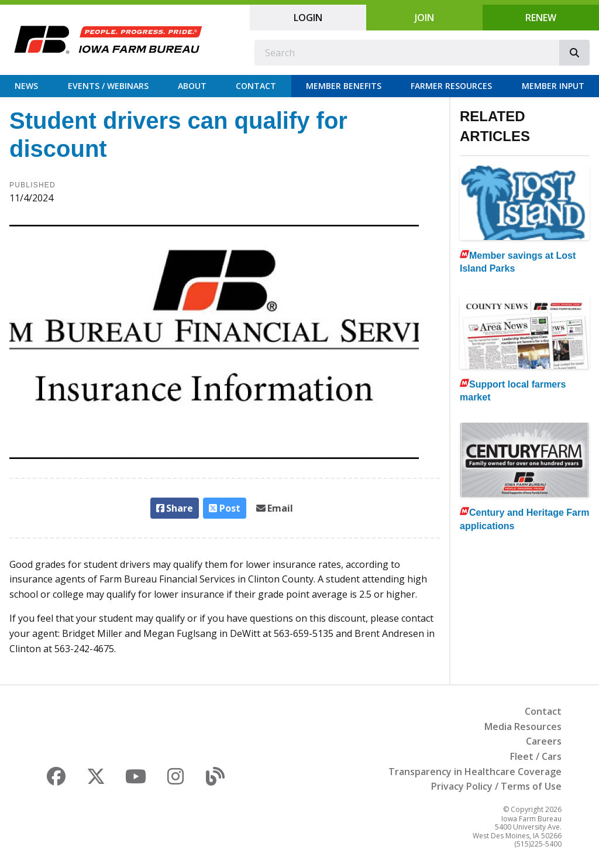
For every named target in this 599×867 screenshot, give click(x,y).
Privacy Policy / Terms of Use (496, 786)
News (26, 85)
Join (424, 17)
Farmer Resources (451, 85)
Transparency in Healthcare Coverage (475, 771)
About (192, 85)
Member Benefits (343, 85)
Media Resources (523, 726)
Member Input (553, 85)
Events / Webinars (108, 85)
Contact (256, 85)
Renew (540, 17)
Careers (544, 741)
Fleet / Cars (536, 756)
